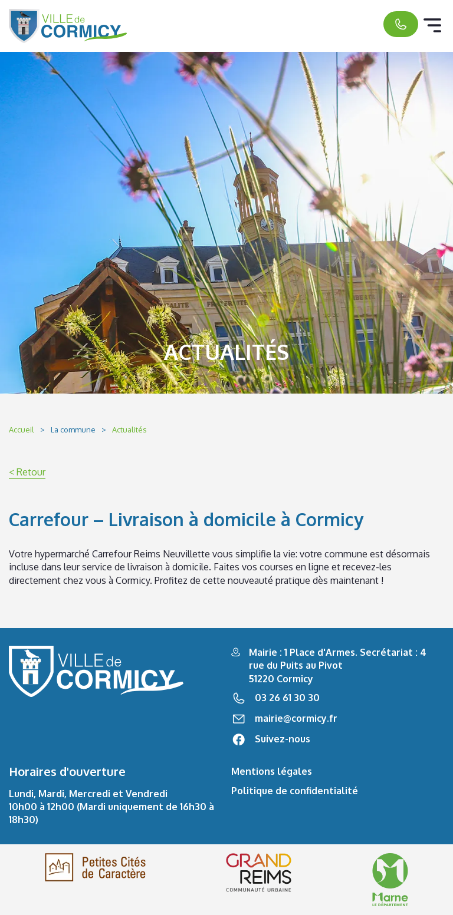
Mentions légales (271, 771)
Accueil (21, 429)
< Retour (27, 472)
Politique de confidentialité (294, 791)
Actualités (129, 429)
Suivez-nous (282, 739)
